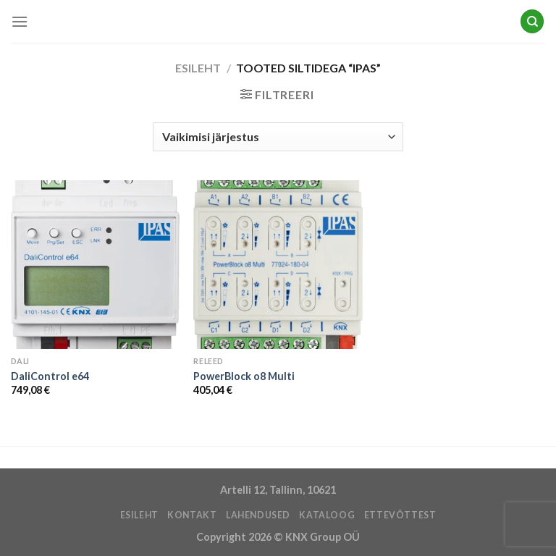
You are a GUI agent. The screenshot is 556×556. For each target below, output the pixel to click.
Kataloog (327, 515)
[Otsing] (532, 21)
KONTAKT (191, 515)
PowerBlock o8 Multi (244, 376)
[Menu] (19, 21)
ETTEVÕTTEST (400, 515)
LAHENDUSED (258, 515)
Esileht (198, 68)
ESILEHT (139, 515)
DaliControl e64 (50, 376)
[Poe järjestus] (278, 136)
